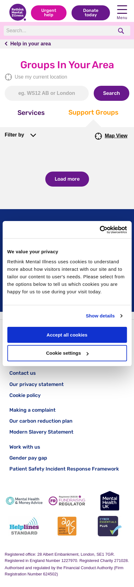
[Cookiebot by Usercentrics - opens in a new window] (99, 230)
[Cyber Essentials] (110, 526)
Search (111, 93)
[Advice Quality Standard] (67, 526)
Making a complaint (32, 410)
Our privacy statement (36, 384)
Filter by (14, 134)
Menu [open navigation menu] (122, 12)
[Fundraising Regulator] (67, 501)
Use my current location (36, 77)
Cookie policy (25, 395)
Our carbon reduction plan (40, 421)
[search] (121, 30)
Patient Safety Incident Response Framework (64, 469)
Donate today (90, 13)
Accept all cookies (67, 334)
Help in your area (30, 43)
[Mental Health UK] (110, 501)
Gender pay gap (28, 458)
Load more (67, 179)
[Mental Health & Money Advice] (24, 501)
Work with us (24, 447)
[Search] (58, 30)
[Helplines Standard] (24, 526)
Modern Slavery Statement (41, 432)
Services (31, 112)
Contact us (22, 373)
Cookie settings (67, 353)
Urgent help (48, 13)
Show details (100, 315)
